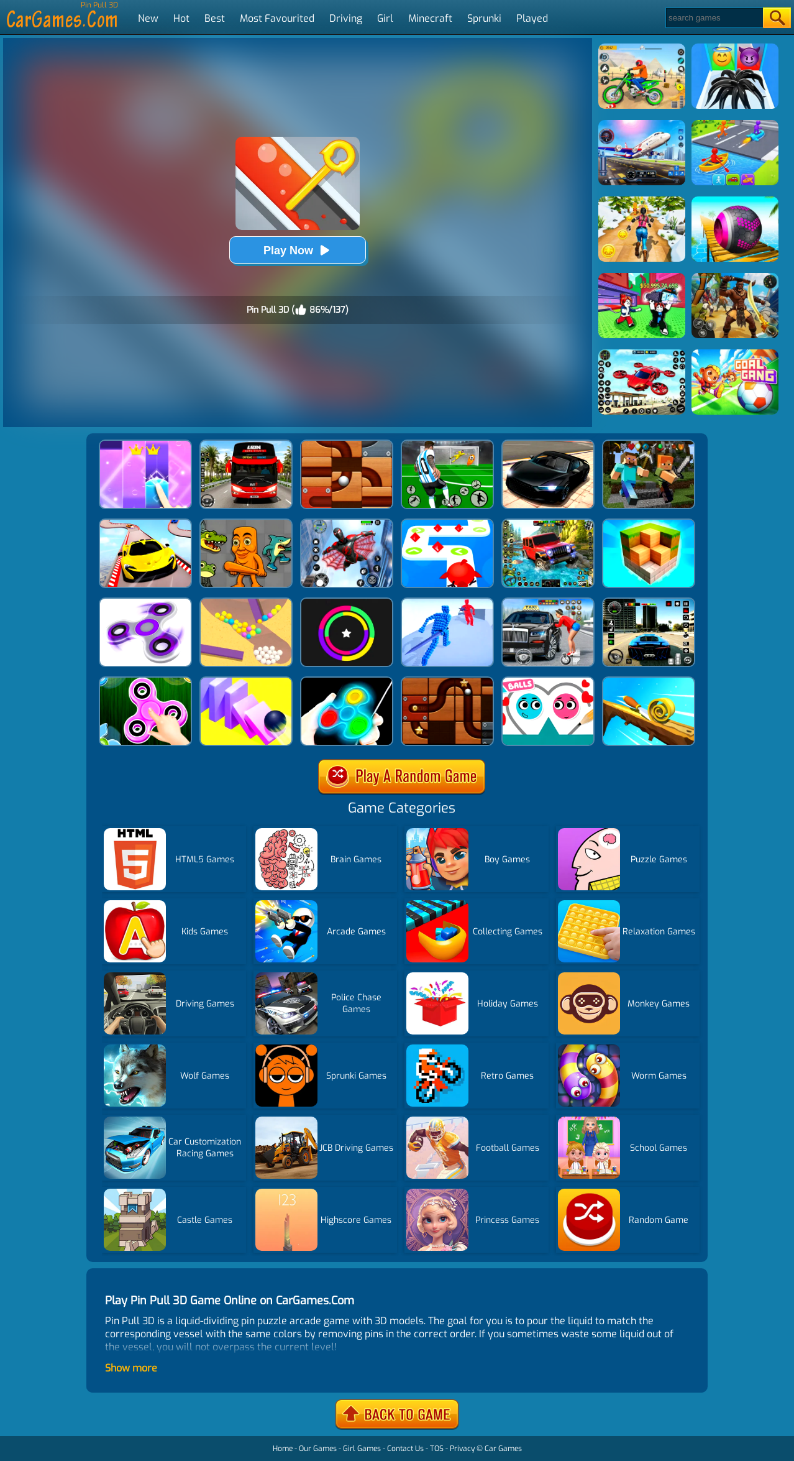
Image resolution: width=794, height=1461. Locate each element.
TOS (437, 1449)
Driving (345, 18)
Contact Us (405, 1449)
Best (214, 18)
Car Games (503, 1449)
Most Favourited (277, 18)
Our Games (318, 1449)
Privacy (462, 1449)
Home (283, 1449)
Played (532, 18)
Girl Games (362, 1449)
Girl (385, 18)
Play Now (297, 250)
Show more (131, 1368)
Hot (181, 18)
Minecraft (430, 18)
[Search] (713, 17)
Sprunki (484, 18)
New (148, 18)
